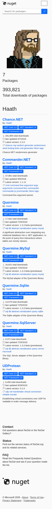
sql (6, 228)
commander (33, 188)
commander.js (9, 191)
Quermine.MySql (16, 248)
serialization (25, 228)
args (36, 185)
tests (17, 148)
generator (28, 148)
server (41, 348)
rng (14, 145)
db (10, 228)
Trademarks (29, 500)
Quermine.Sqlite (16, 285)
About (25, 497)
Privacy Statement (12, 500)
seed (5, 148)
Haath (9, 123)
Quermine (11, 202)
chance (8, 145)
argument (28, 185)
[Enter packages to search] (22, 11)
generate (29, 145)
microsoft (7, 351)
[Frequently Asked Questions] (6, 454)
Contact (8, 426)
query (35, 228)
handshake (18, 391)
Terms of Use (37, 497)
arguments (8, 188)
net (11, 391)
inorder (13, 394)
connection (36, 391)
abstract (15, 228)
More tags (39, 148)
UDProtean (12, 365)
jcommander (23, 191)
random (20, 145)
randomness (40, 145)
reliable (6, 394)
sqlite (40, 311)
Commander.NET (16, 159)
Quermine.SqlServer (19, 322)
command (14, 185)
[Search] (44, 11)
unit (21, 148)
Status (7, 440)
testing (11, 148)
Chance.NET (13, 119)
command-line (20, 188)
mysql (41, 228)
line (21, 185)
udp (7, 391)
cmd (7, 185)
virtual (27, 391)
